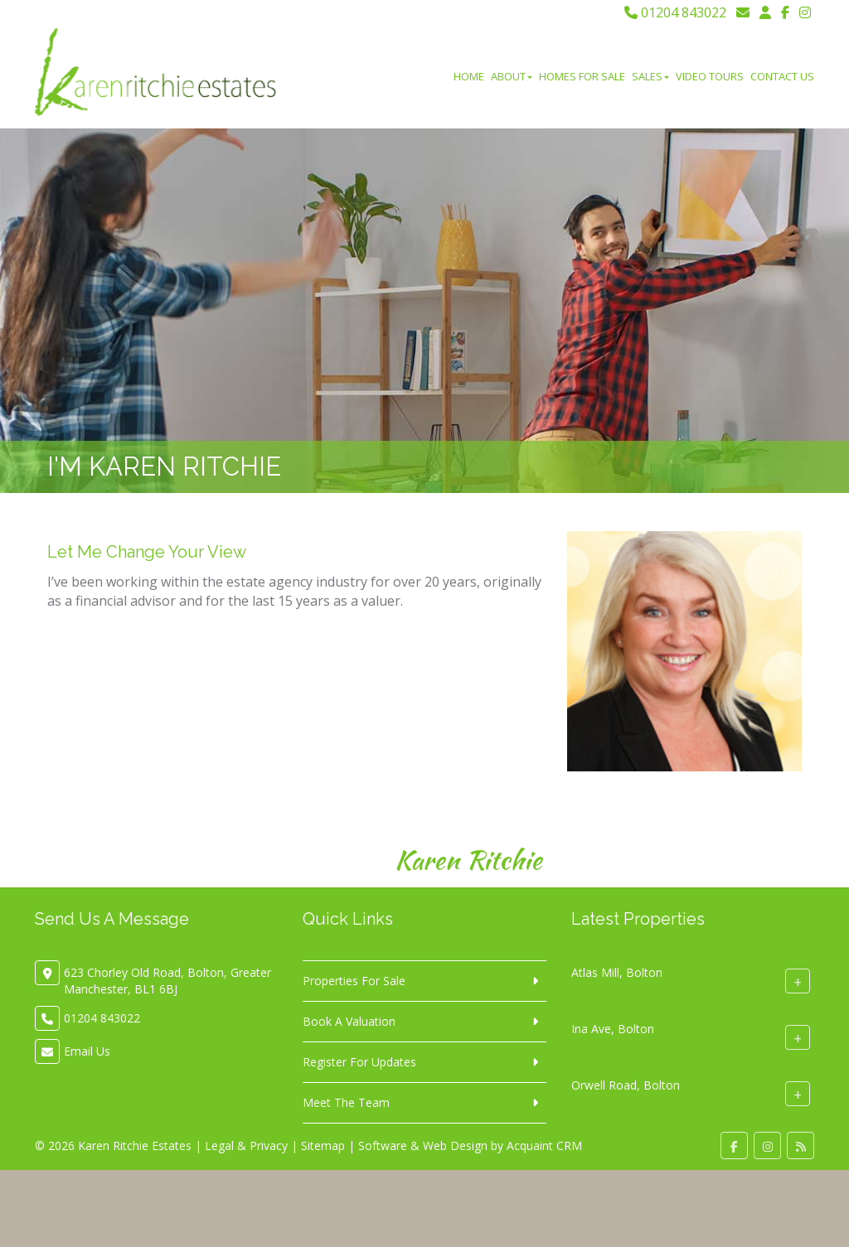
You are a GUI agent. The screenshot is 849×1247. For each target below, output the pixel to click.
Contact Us (782, 76)
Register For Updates (359, 1062)
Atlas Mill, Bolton (616, 972)
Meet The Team (346, 1102)
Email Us (87, 1051)
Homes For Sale (582, 76)
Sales (650, 76)
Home (469, 76)
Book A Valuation (349, 1021)
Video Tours (710, 76)
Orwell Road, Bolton (625, 1085)
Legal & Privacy (246, 1145)
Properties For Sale (354, 980)
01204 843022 (675, 12)
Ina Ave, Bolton (612, 1029)
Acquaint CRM (544, 1145)
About (511, 76)
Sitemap (323, 1145)
